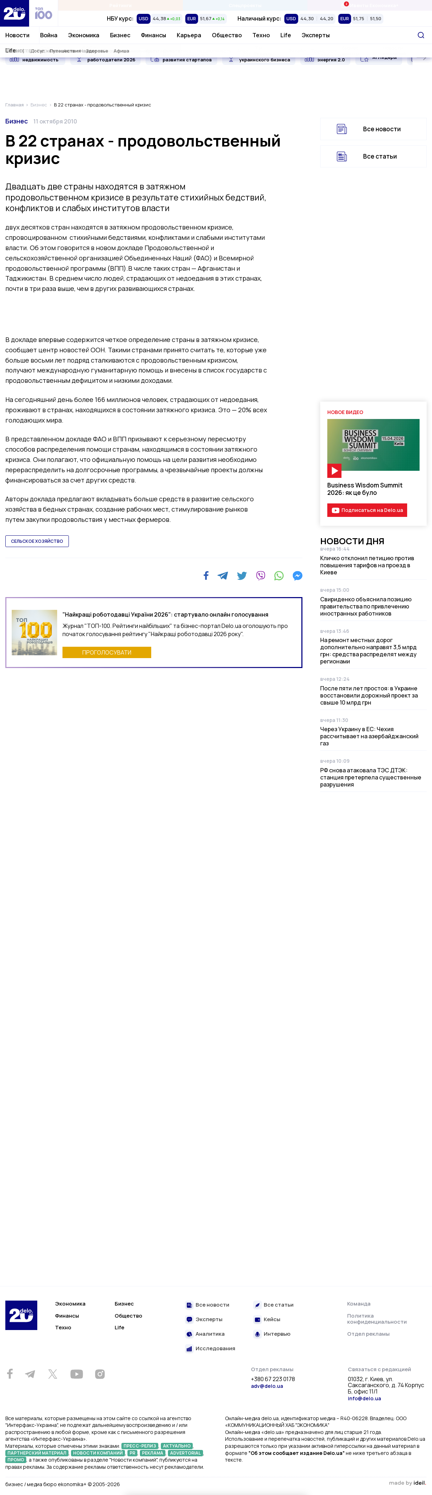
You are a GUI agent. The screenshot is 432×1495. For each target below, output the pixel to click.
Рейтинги (120, 5)
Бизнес (120, 35)
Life (285, 35)
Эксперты (316, 35)
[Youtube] (76, 1374)
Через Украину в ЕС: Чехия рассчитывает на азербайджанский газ (369, 736)
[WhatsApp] (279, 576)
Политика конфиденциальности (377, 1319)
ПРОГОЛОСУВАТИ (106, 652)
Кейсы (272, 1320)
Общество (227, 35)
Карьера (189, 35)
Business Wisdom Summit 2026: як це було (365, 489)
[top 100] (43, 13)
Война (49, 35)
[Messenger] (297, 576)
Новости (17, 35)
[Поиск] (421, 35)
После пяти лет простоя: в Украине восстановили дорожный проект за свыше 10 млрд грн (369, 695)
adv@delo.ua (267, 1386)
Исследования (215, 1349)
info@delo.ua (364, 1398)
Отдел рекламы (368, 1333)
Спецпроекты (245, 5)
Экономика (83, 35)
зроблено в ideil (407, 1483)
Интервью (277, 1334)
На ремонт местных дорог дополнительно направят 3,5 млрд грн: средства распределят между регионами (368, 650)
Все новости (382, 129)
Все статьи (380, 156)
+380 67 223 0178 (273, 1379)
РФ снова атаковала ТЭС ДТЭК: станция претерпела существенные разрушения (370, 777)
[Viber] (260, 576)
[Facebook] (206, 576)
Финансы (153, 35)
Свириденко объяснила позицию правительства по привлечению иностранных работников (366, 606)
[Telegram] (222, 575)
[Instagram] (100, 1374)
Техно (261, 35)
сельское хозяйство (37, 541)
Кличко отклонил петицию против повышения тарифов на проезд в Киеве (367, 565)
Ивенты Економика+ (370, 5)
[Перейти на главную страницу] (14, 13)
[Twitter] (242, 575)
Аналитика (210, 1334)
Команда (359, 1303)
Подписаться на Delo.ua (372, 510)
